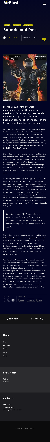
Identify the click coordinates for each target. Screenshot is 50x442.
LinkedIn (6, 382)
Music (22, 300)
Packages (6, 345)
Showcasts (17, 25)
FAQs (5, 352)
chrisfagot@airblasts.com (12, 410)
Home (5, 342)
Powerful (31, 300)
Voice (40, 300)
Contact (6, 356)
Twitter (6, 379)
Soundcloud (28, 25)
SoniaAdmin (13, 38)
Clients (5, 349)
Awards (7, 25)
